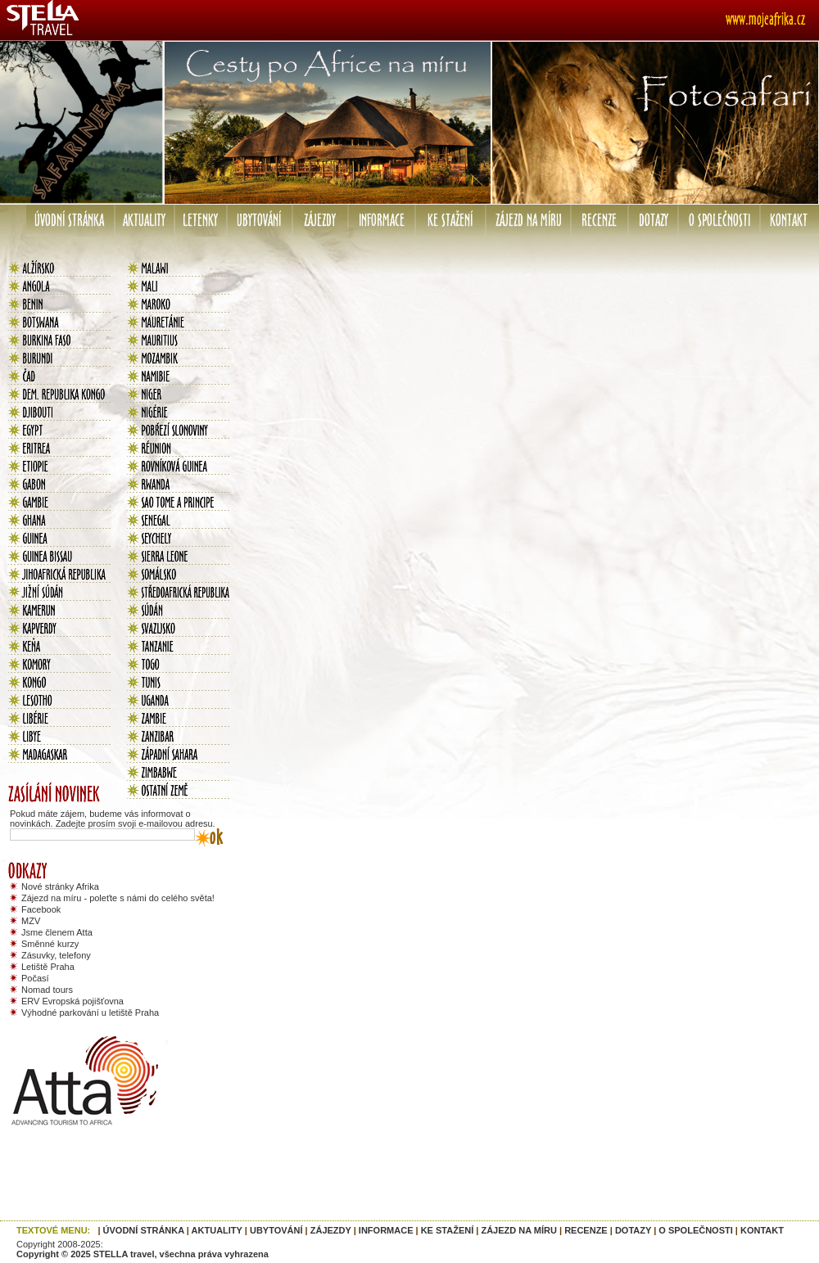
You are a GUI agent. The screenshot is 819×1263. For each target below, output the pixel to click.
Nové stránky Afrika (60, 886)
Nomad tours (47, 990)
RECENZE (586, 1230)
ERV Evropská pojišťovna (72, 1001)
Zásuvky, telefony (56, 955)
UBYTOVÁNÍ (276, 1230)
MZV (30, 921)
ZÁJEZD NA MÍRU (518, 1230)
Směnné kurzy (50, 944)
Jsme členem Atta (57, 932)
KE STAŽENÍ (447, 1230)
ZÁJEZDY (330, 1230)
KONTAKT (762, 1230)
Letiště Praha (48, 967)
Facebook (41, 909)
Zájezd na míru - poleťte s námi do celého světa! (118, 898)
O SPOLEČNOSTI (695, 1230)
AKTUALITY (217, 1230)
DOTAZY (633, 1230)
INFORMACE (386, 1230)
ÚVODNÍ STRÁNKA (143, 1230)
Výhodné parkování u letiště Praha (90, 1012)
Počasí (35, 978)
